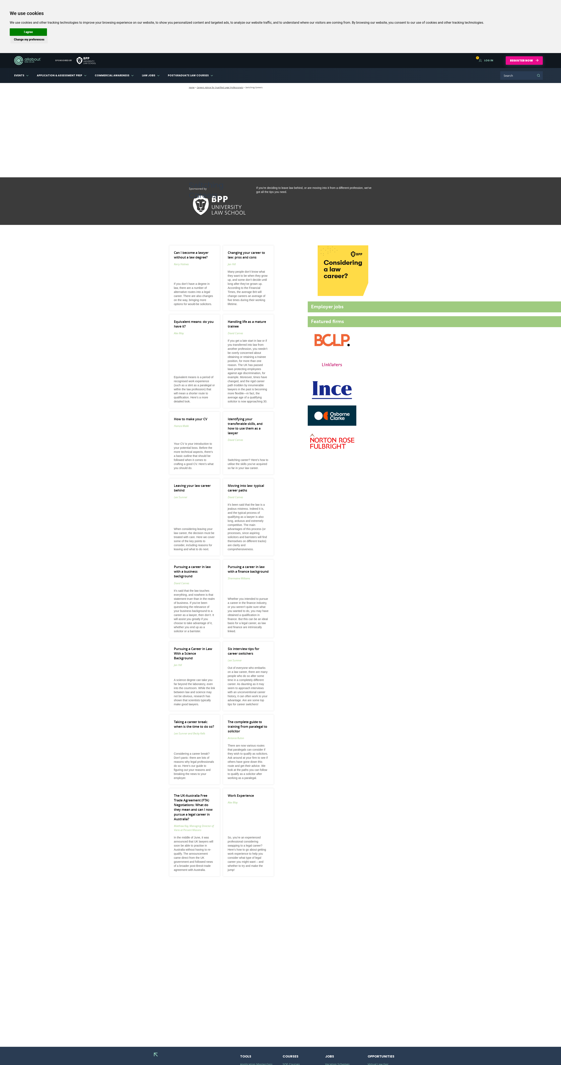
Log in (486, 60)
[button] (28, 32)
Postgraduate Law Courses (188, 75)
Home (192, 87)
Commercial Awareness (112, 75)
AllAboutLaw (27, 60)
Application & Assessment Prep (59, 75)
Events (19, 75)
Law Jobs (148, 75)
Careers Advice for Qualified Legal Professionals (220, 87)
